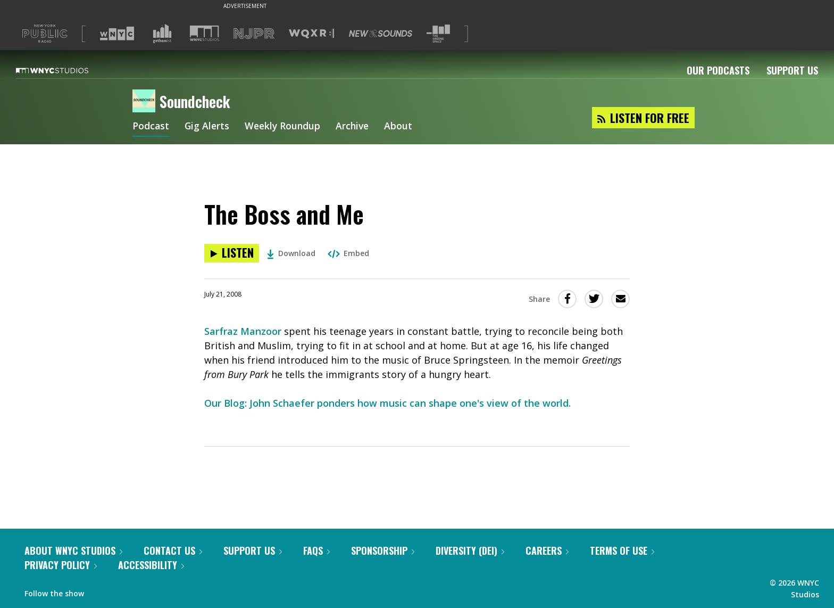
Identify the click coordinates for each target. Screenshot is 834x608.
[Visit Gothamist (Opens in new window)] (162, 33)
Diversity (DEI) (470, 550)
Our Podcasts (718, 70)
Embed (348, 253)
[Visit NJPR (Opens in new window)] (253, 33)
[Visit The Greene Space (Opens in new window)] (438, 33)
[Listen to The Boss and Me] (231, 253)
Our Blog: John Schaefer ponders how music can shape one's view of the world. (387, 403)
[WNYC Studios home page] (65, 70)
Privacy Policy (60, 565)
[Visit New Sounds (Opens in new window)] (380, 33)
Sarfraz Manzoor (242, 331)
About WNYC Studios (73, 550)
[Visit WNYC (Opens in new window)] (117, 33)
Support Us (792, 70)
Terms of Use (622, 550)
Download (291, 253)
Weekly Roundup (285, 127)
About (403, 127)
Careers (547, 550)
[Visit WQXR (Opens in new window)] (311, 34)
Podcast (151, 127)
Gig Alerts (208, 127)
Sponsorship (382, 550)
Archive (356, 127)
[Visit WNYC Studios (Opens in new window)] (204, 33)
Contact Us (173, 550)
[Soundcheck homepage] (146, 101)
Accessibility (151, 565)
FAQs (316, 550)
